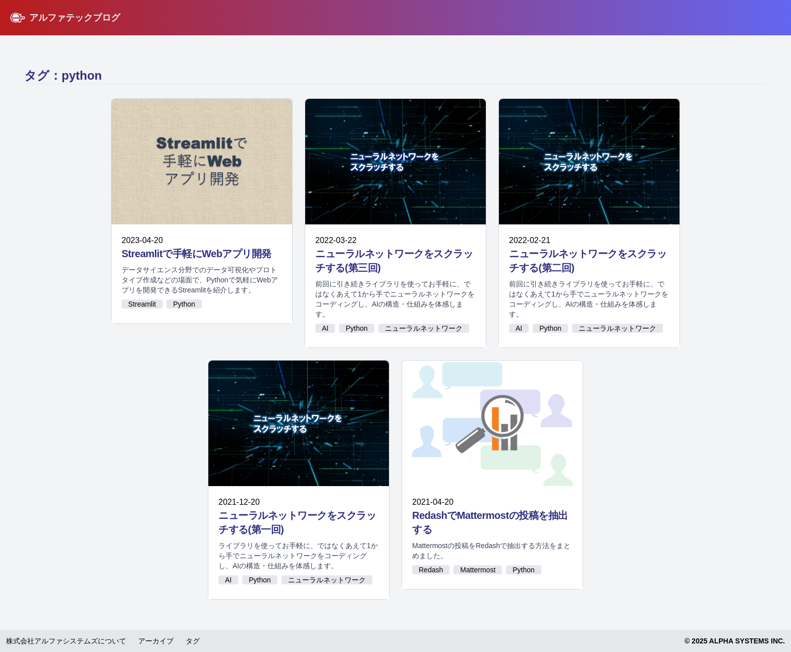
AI (325, 328)
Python (184, 304)
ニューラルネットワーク (424, 328)
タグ (193, 641)
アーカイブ (156, 641)
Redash (431, 570)
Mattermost (477, 570)
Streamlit (142, 304)
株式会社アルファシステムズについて (66, 641)
